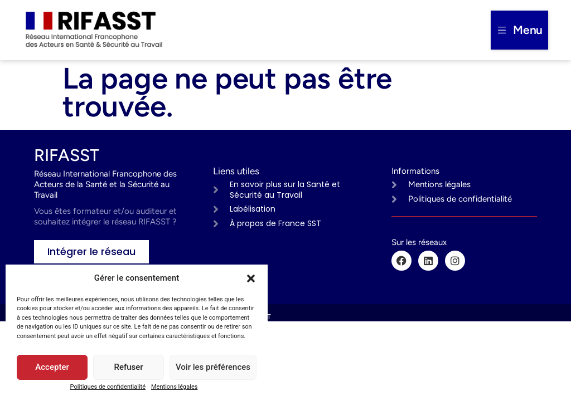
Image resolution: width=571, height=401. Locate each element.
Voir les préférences (213, 368)
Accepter (52, 368)
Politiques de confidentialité (108, 386)
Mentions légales (174, 386)
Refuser (128, 368)
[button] (251, 278)
